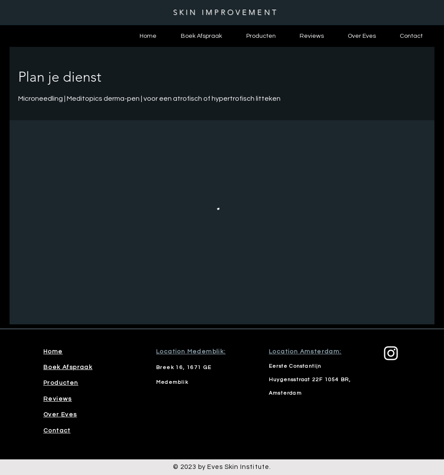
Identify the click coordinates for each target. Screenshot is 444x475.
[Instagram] (391, 353)
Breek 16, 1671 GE (184, 367)
